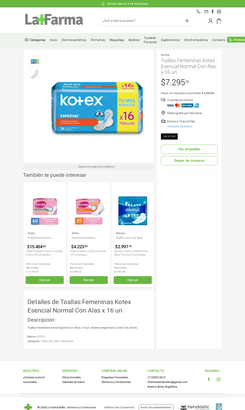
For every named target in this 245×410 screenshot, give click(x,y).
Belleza (134, 40)
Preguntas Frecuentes (114, 377)
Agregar (44, 280)
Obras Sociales (71, 377)
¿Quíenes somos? (34, 377)
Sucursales (30, 382)
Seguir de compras (189, 161)
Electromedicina (196, 40)
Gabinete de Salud (73, 382)
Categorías (38, 40)
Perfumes (98, 40)
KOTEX (40, 336)
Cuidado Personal (150, 40)
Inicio (53, 40)
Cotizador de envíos (179, 126)
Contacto (218, 40)
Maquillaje (117, 40)
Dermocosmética (74, 40)
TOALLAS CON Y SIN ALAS (57, 341)
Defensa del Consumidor (119, 407)
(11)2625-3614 (156, 377)
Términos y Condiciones (116, 382)
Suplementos (170, 40)
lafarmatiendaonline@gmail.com (167, 382)
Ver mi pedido (189, 149)
